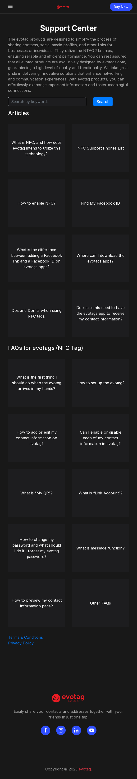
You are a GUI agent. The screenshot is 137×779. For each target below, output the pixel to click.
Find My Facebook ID (100, 203)
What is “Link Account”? (101, 493)
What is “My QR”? (36, 493)
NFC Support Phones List (101, 148)
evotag (85, 769)
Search (103, 101)
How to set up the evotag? (100, 382)
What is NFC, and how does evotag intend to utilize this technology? (36, 148)
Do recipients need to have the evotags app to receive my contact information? (100, 313)
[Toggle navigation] (10, 7)
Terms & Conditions (25, 637)
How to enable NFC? (36, 203)
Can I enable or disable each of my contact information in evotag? (100, 438)
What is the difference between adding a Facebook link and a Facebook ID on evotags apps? (36, 258)
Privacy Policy (21, 643)
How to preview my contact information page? (37, 603)
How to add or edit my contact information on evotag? (36, 438)
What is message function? (100, 548)
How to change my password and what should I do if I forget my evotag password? (36, 548)
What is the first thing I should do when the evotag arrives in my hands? (36, 383)
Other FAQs (100, 603)
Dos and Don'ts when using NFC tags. (36, 313)
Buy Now (121, 7)
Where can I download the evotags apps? (100, 258)
